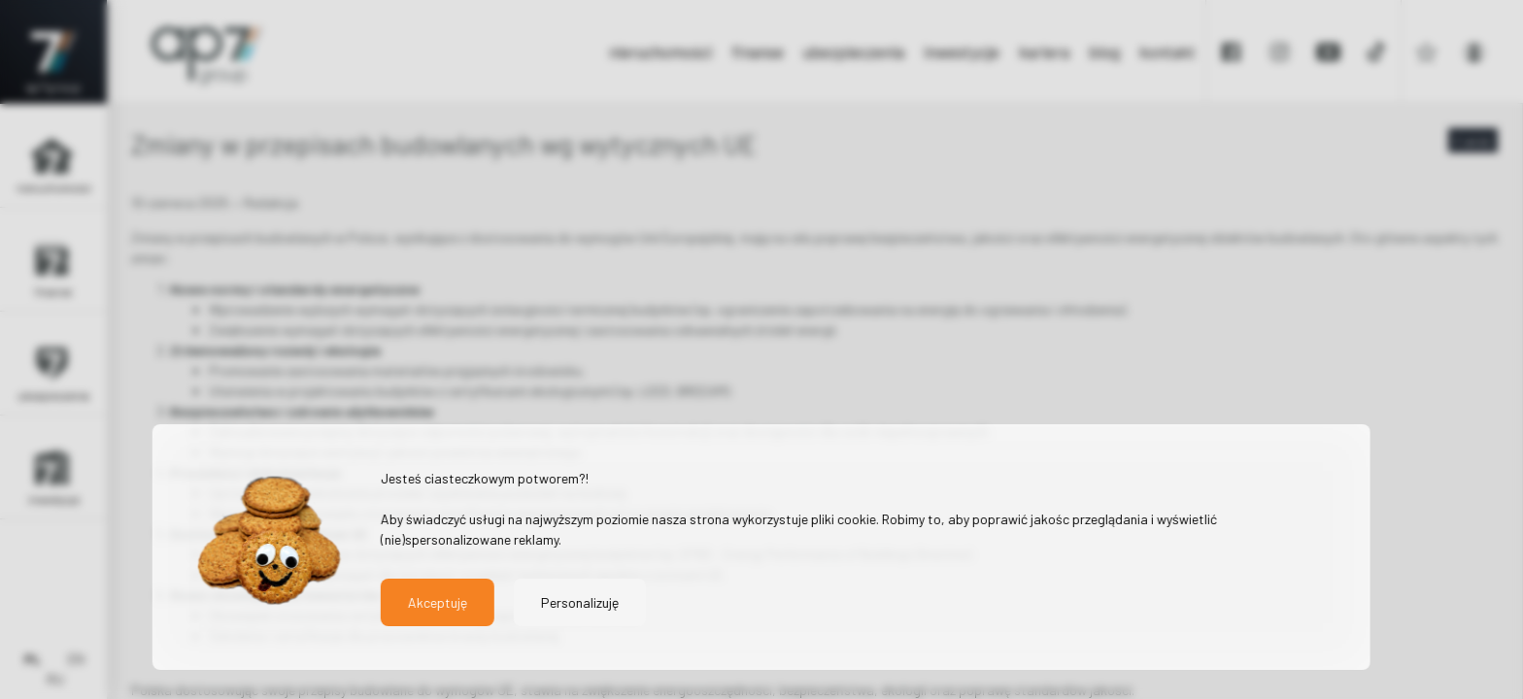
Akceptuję (437, 602)
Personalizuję (580, 602)
